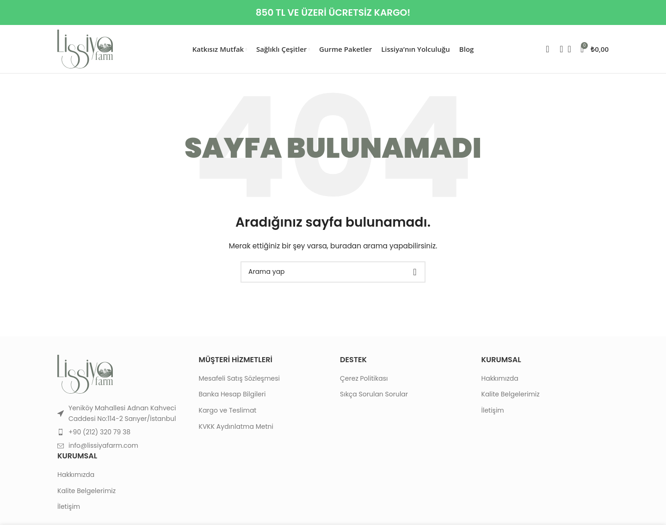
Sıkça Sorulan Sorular (374, 394)
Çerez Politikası (364, 378)
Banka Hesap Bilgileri (232, 394)
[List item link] (121, 432)
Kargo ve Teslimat (228, 410)
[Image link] (85, 373)
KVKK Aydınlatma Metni (236, 426)
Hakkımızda (75, 474)
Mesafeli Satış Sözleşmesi (239, 378)
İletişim (68, 506)
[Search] (558, 49)
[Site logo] (85, 48)
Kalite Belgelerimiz (86, 491)
